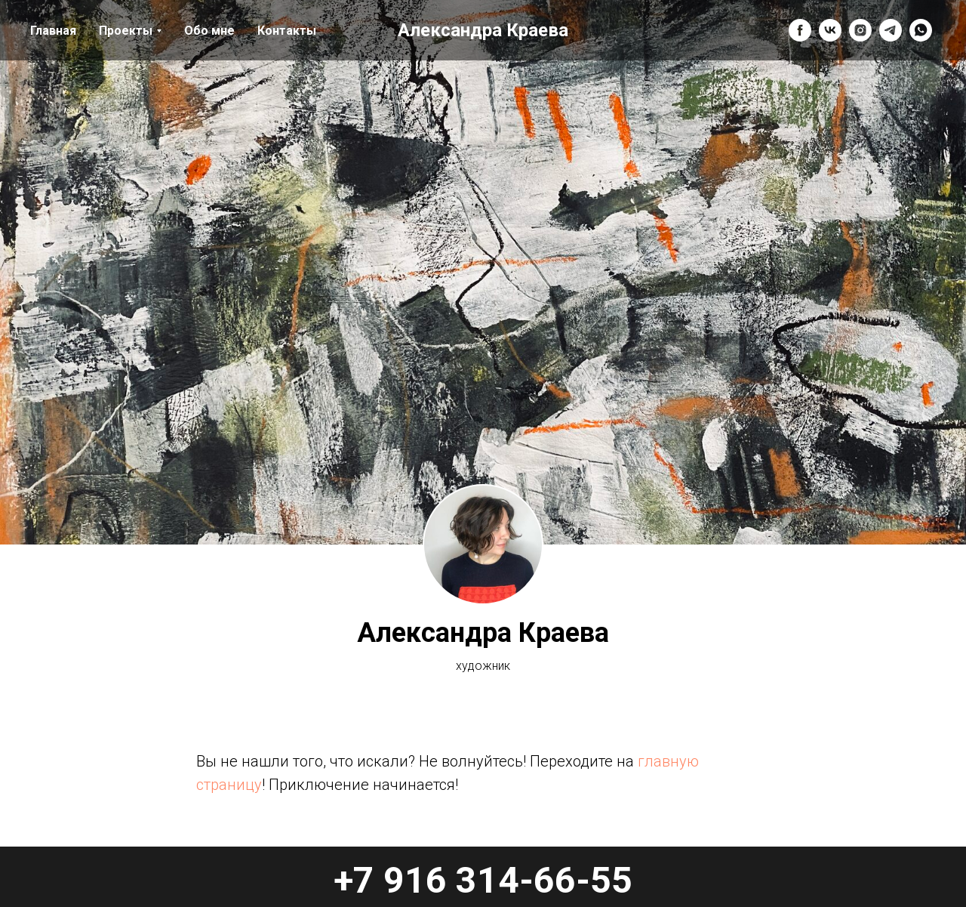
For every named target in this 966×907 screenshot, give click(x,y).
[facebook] (800, 30)
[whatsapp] (920, 30)
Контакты (286, 30)
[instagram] (860, 30)
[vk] (830, 30)
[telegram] (890, 30)
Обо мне (209, 30)
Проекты (125, 30)
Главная (53, 30)
